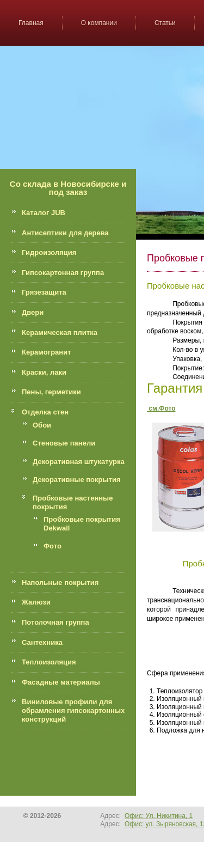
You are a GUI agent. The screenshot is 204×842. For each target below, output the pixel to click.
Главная (31, 23)
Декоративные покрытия (77, 479)
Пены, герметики (51, 392)
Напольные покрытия (60, 582)
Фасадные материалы (61, 682)
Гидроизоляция (49, 252)
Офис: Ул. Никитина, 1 (159, 816)
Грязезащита (44, 292)
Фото (52, 546)
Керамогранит (46, 352)
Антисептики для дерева (65, 233)
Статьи (165, 23)
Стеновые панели (64, 443)
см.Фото (161, 408)
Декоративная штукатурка (79, 461)
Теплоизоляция (49, 662)
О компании (99, 23)
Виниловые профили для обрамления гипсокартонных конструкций (73, 710)
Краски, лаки (44, 372)
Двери (33, 312)
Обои (42, 425)
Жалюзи (36, 602)
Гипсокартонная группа (63, 273)
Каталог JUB (43, 213)
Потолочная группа (55, 622)
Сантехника (42, 642)
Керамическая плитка (59, 332)
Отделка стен (45, 412)
